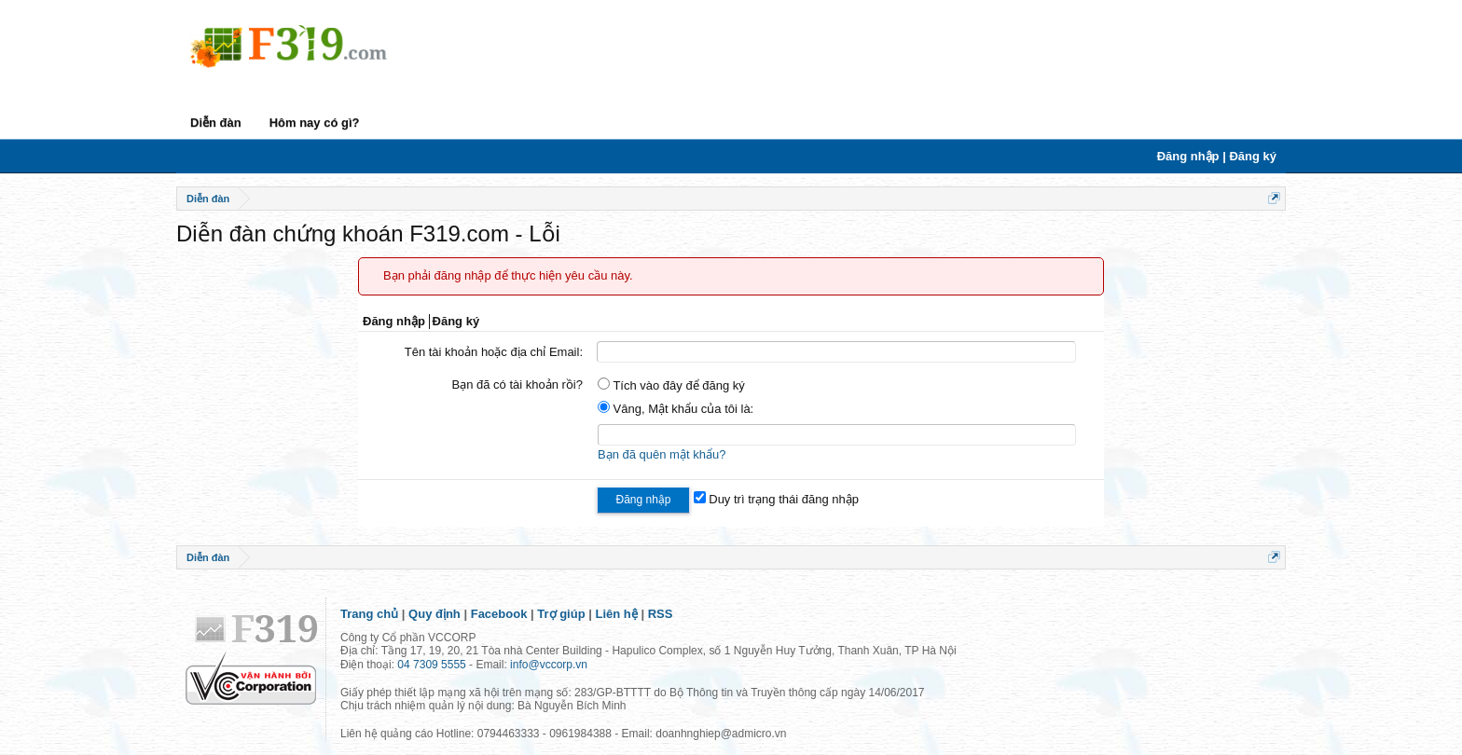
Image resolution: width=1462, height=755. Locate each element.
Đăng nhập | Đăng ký (1216, 156)
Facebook (499, 614)
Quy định (434, 614)
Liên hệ (617, 614)
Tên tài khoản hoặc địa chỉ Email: (494, 352)
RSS (660, 614)
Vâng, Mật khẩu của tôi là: (675, 409)
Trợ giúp (561, 614)
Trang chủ (369, 614)
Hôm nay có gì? (314, 123)
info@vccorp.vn (548, 664)
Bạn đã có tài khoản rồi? (517, 384)
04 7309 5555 (431, 664)
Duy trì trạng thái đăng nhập (776, 499)
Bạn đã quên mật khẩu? (661, 454)
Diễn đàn (215, 123)
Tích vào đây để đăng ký (671, 385)
